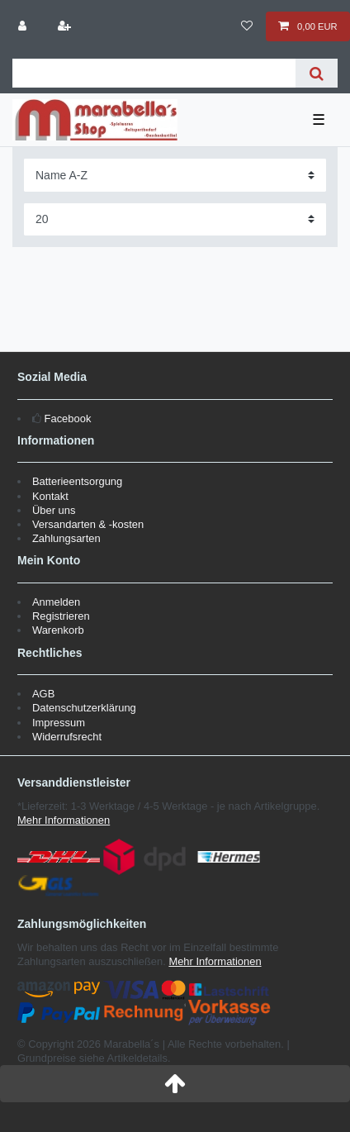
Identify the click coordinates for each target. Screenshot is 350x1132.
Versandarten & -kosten (88, 524)
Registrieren (61, 616)
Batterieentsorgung (77, 481)
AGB (43, 693)
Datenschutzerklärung (84, 708)
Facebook (68, 418)
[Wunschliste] (247, 26)
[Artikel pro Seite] (175, 219)
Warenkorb (58, 630)
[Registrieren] (65, 26)
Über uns (54, 510)
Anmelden (56, 602)
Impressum (58, 722)
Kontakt (50, 496)
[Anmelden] (24, 26)
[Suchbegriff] (154, 73)
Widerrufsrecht (67, 736)
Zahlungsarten (66, 538)
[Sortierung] (175, 175)
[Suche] (317, 73)
